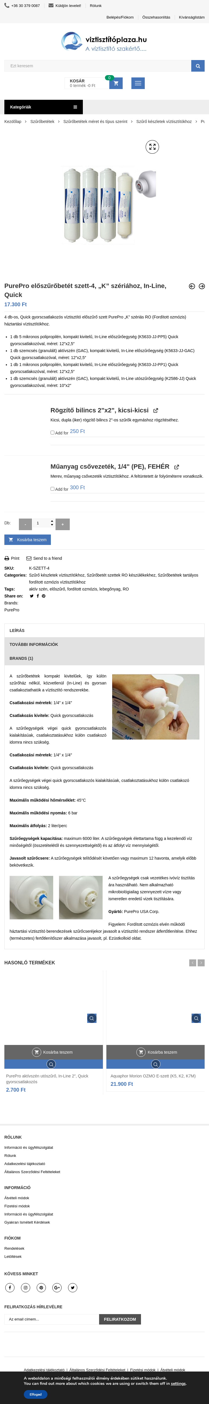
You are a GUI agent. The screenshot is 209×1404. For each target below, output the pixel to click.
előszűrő (57, 589)
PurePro (11, 610)
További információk (34, 644)
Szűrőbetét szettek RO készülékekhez (121, 575)
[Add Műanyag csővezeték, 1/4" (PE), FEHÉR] (52, 489)
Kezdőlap (12, 121)
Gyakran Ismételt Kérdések (27, 1222)
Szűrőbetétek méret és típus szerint (95, 121)
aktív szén (38, 589)
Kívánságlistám (192, 17)
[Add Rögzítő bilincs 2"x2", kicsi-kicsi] (52, 432)
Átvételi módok (16, 1198)
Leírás (17, 630)
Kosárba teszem (32, 539)
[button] (152, 147)
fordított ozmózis (82, 589)
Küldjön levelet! (65, 5)
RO (126, 589)
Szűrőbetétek (42, 121)
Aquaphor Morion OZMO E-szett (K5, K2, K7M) (153, 1076)
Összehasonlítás (156, 17)
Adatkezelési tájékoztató (24, 1164)
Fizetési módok (17, 1206)
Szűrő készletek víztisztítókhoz (164, 121)
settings (178, 1383)
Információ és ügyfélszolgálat (28, 1147)
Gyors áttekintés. (92, 1018)
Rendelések (14, 1248)
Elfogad (36, 1394)
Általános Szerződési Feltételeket (32, 1172)
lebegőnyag (109, 589)
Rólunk (95, 5)
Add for (68, 432)
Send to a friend (44, 558)
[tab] (104, 630)
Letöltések (13, 1256)
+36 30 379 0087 (22, 5)
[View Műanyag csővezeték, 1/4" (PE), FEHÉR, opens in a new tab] (176, 467)
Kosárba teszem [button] (58, 1052)
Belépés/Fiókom (120, 17)
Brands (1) (21, 658)
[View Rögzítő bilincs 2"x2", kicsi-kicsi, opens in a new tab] (155, 410)
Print (11, 558)
